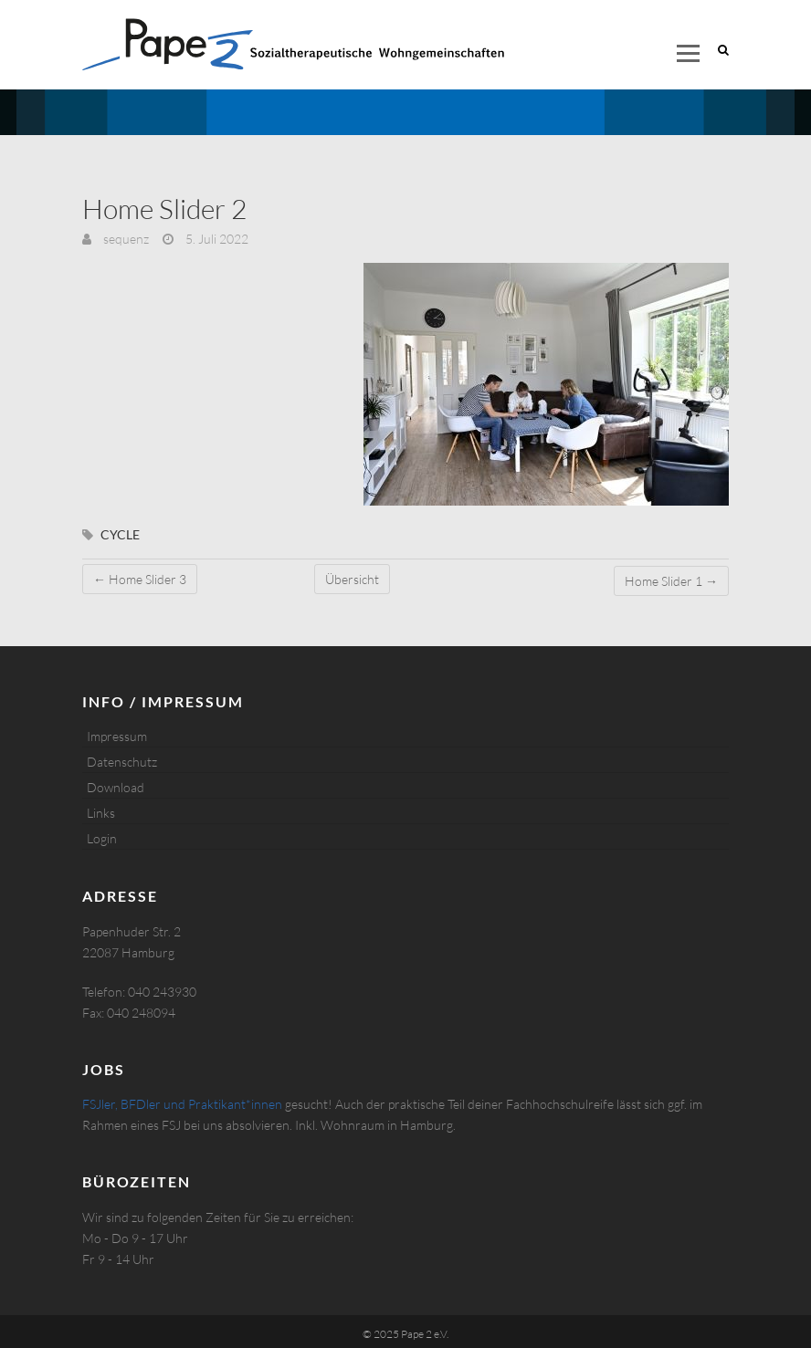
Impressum (117, 736)
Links (101, 812)
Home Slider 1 (671, 581)
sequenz (124, 238)
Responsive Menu (687, 53)
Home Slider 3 (139, 579)
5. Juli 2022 (215, 238)
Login (102, 838)
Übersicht (352, 579)
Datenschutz (122, 761)
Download (115, 787)
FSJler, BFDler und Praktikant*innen (182, 1104)
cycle (120, 534)
